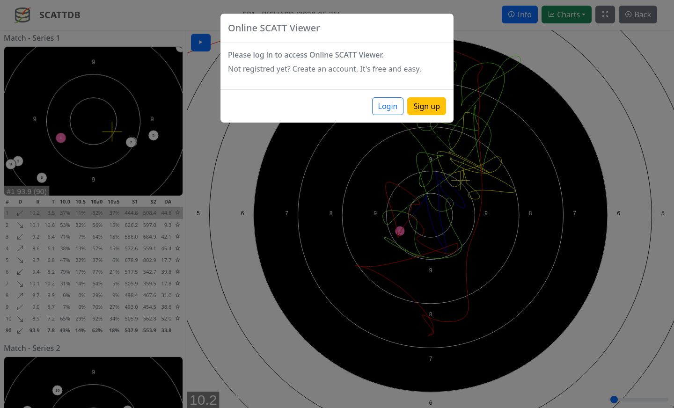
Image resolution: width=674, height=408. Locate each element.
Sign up (426, 106)
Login (388, 106)
